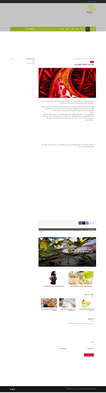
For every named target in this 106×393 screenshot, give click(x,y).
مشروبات (82, 28)
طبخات (72, 28)
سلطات (62, 28)
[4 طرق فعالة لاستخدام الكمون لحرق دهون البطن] (49, 302)
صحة (88, 28)
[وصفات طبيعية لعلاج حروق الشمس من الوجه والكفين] (67, 302)
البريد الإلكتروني (90, 348)
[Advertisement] (38, 15)
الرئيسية (93, 28)
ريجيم (77, 28)
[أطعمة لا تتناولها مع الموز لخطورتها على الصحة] (86, 302)
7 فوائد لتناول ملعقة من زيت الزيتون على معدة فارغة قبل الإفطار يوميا (80, 250)
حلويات (67, 28)
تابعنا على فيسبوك (31, 63)
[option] (67, 252)
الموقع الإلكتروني (62, 348)
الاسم (92, 342)
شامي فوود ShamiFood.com (72, 388)
